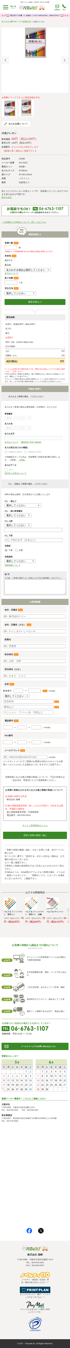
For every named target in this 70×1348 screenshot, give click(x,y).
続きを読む (7, 197)
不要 (9, 550)
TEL (64, 9)
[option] (35, 43)
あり (11, 470)
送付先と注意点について (15, 473)
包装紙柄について (12, 565)
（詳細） (22, 460)
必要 (19, 550)
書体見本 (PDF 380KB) (31, 442)
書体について (18, 418)
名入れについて (11, 273)
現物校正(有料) (32, 452)
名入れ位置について (18, 124)
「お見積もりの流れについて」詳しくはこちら (24, 222)
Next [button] (64, 60)
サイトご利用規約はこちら (35, 825)
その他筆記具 (25, 21)
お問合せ (57, 9)
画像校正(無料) (13, 452)
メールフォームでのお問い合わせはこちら (38, 1046)
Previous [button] (5, 60)
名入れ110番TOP (9, 21)
